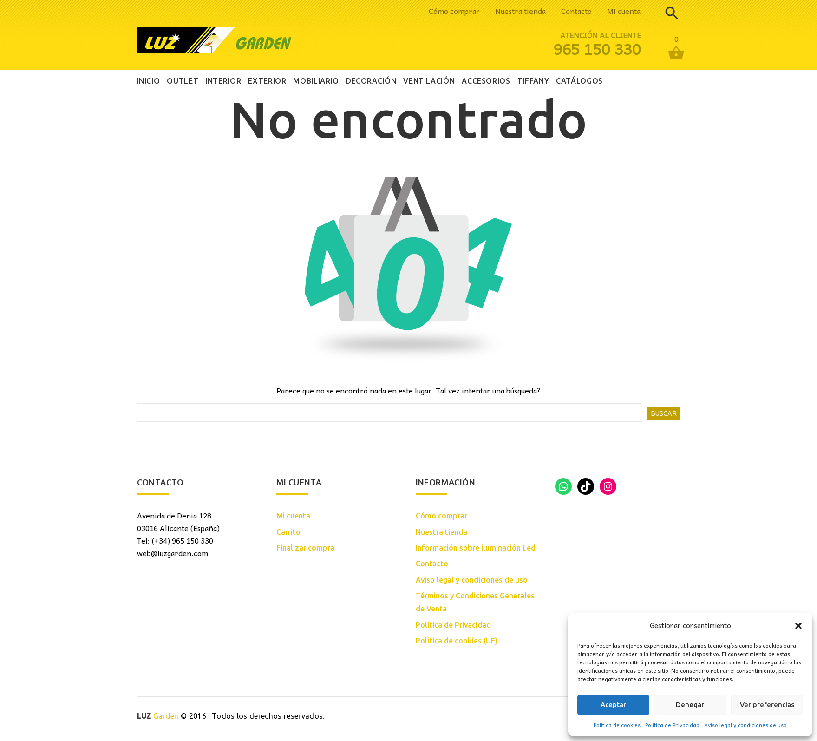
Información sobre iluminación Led (476, 548)
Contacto (576, 11)
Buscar (664, 413)
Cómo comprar (454, 11)
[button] (798, 625)
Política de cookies (617, 724)
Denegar (690, 704)
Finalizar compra (305, 548)
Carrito (288, 532)
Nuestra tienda (520, 11)
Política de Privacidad (672, 724)
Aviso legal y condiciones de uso (745, 724)
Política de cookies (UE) (456, 640)
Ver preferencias (767, 704)
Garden (158, 716)
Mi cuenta (624, 11)
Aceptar (613, 704)
